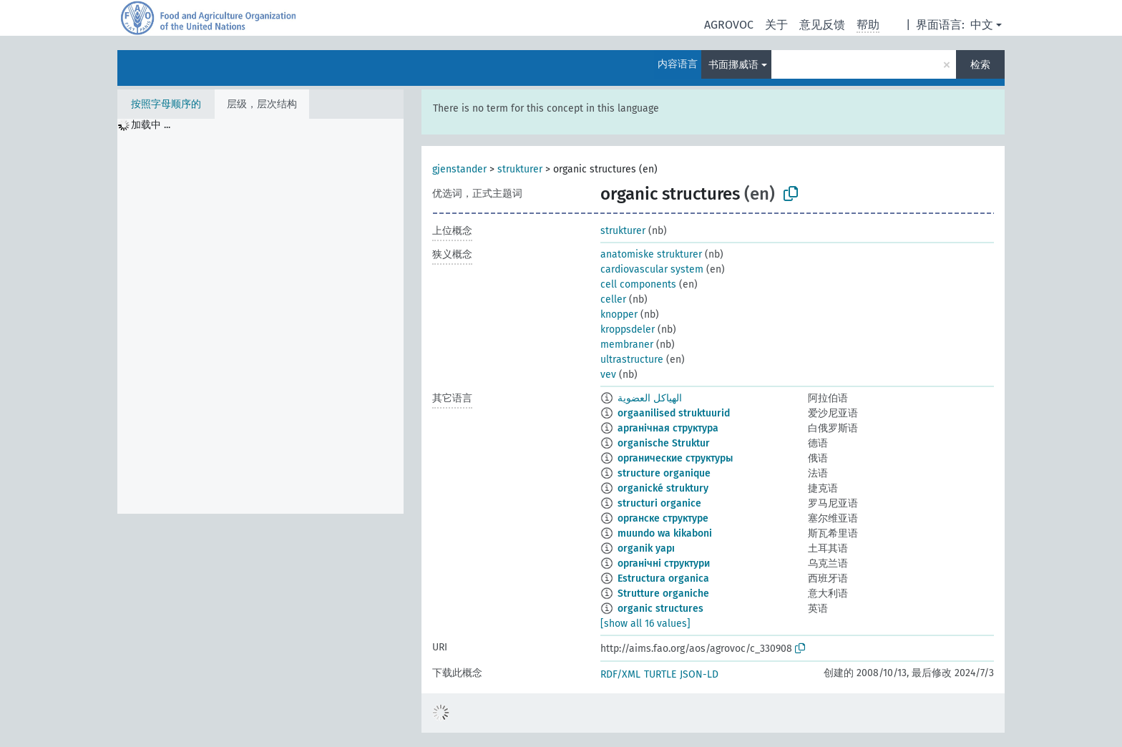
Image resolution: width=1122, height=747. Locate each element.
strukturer (519, 169)
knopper (619, 314)
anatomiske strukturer (651, 254)
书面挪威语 (733, 65)
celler (613, 299)
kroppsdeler (627, 329)
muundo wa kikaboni (665, 533)
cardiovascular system (651, 269)
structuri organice (659, 503)
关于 (776, 24)
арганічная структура (668, 428)
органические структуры (675, 458)
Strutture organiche (663, 593)
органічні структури (664, 563)
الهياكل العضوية (650, 398)
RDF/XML (620, 674)
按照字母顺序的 (166, 104)
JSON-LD (699, 674)
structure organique (664, 473)
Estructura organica (663, 578)
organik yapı (646, 548)
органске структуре (663, 518)
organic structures (660, 608)
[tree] (260, 316)
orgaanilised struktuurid (674, 413)
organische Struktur (664, 443)
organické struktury (663, 488)
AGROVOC (728, 24)
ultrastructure (631, 359)
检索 (980, 65)
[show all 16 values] (645, 623)
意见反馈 (822, 24)
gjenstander (459, 169)
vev (608, 374)
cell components (638, 284)
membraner (626, 344)
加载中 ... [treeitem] (150, 125)
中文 (981, 24)
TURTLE (660, 674)
